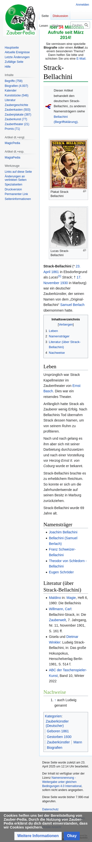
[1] (59, 276)
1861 (55, 272)
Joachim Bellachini (63, 532)
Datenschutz (50, 809)
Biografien (54, 748)
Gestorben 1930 (59, 737)
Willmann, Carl (60, 609)
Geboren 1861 (58, 731)
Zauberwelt (57, 620)
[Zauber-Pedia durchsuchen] (80, 25)
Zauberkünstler (58, 742)
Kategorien (53, 716)
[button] (38, 836)
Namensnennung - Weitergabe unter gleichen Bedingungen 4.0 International (61, 782)
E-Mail (81, 58)
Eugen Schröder (61, 572)
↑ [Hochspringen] (55, 700)
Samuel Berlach (72, 305)
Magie (71, 598)
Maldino (55, 598)
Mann (77, 742)
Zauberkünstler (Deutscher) (57, 723)
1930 (64, 283)
